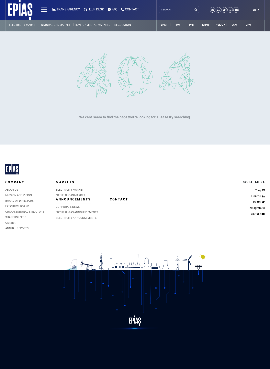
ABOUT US (11, 189)
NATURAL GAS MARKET (55, 24)
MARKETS (65, 182)
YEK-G (219, 24)
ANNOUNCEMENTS (73, 199)
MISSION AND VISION (18, 195)
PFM (191, 24)
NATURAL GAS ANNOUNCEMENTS (77, 212)
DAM (163, 24)
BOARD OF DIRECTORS (19, 200)
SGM (234, 24)
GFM (248, 24)
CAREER (10, 222)
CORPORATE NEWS (68, 206)
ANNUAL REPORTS (16, 228)
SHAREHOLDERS (15, 217)
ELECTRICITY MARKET (23, 24)
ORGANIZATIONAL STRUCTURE (24, 211)
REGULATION (122, 24)
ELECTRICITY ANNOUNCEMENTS (76, 217)
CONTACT (119, 199)
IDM (177, 24)
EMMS (205, 24)
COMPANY (14, 182)
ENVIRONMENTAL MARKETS (92, 24)
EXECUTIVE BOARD (17, 206)
